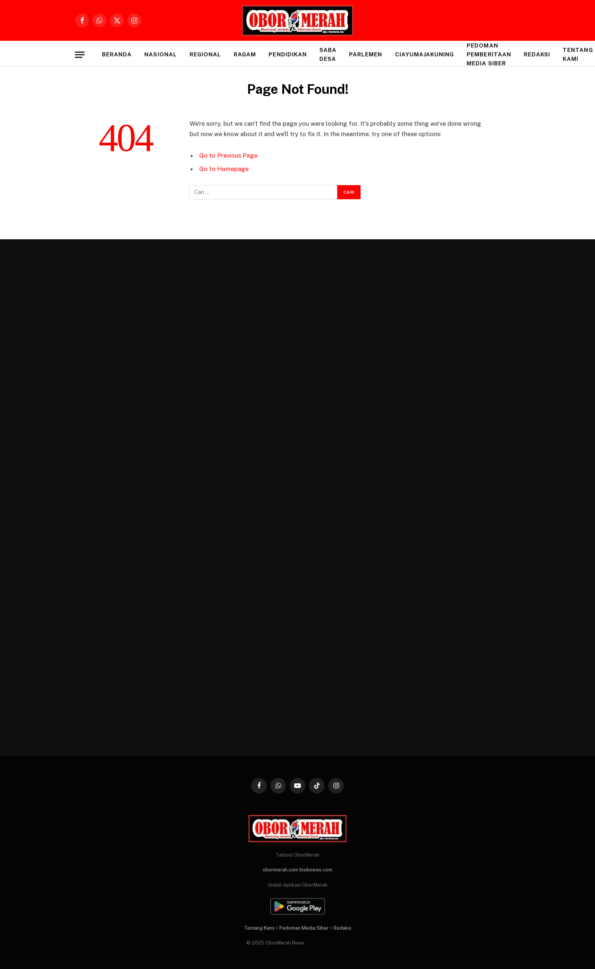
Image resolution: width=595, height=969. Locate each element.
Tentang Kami (259, 928)
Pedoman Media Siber (304, 928)
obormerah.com (280, 870)
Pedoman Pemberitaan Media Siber (489, 54)
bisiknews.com (315, 870)
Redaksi (537, 54)
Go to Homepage (224, 169)
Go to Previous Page (228, 155)
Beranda (117, 54)
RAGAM (245, 54)
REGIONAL (205, 54)
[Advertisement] (143, 499)
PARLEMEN (365, 54)
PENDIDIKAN (288, 54)
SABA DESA (327, 54)
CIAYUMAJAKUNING (424, 54)
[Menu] (80, 54)
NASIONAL (160, 54)
